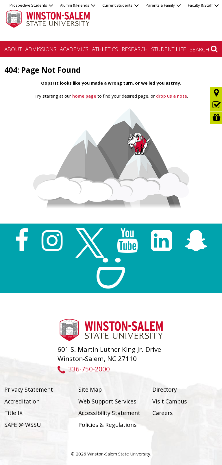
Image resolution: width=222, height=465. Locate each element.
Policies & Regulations (107, 425)
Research (135, 49)
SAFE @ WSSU (22, 425)
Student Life (168, 49)
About (13, 49)
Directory (164, 389)
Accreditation (22, 401)
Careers (162, 413)
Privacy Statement (28, 389)
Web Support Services (107, 401)
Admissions (40, 49)
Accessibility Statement (109, 413)
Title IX (13, 413)
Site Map (90, 389)
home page (84, 96)
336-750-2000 (84, 368)
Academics (74, 49)
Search (204, 49)
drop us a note (171, 96)
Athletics (105, 49)
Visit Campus (169, 401)
